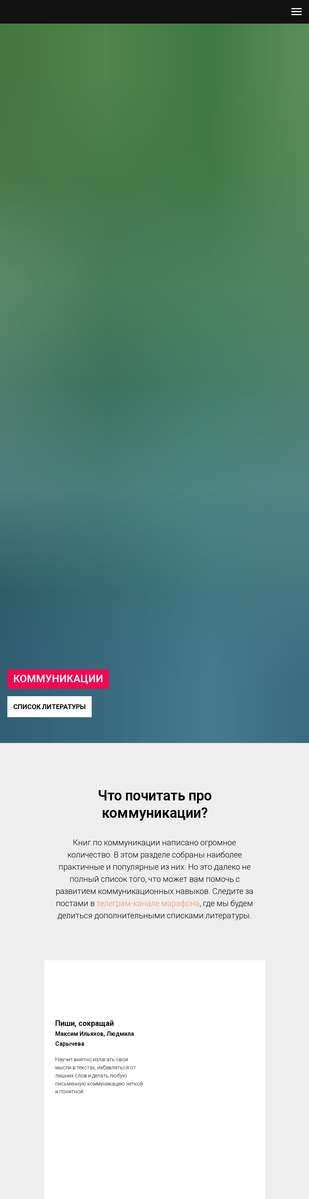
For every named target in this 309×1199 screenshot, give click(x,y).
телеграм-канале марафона (148, 903)
